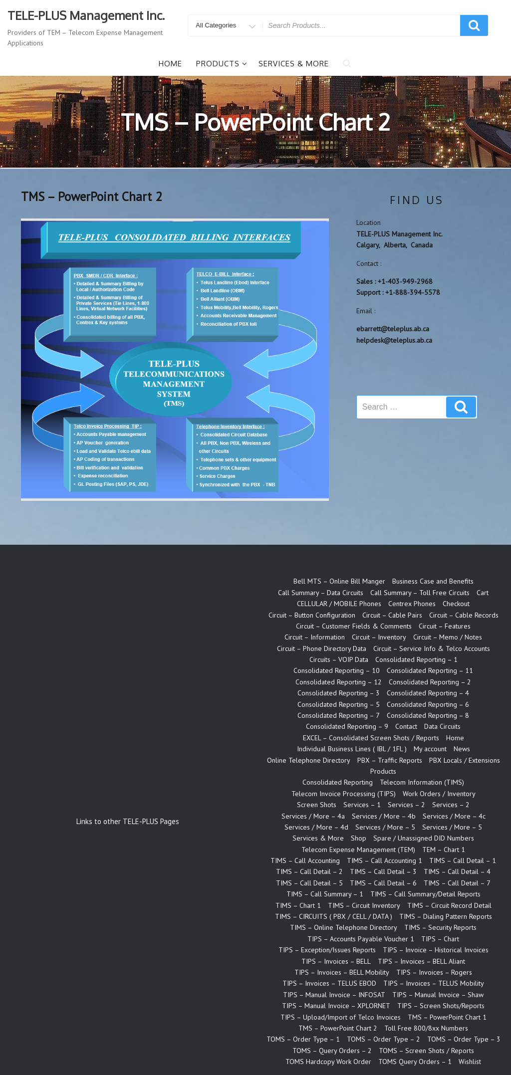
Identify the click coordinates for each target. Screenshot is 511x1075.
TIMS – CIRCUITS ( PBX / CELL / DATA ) (333, 916)
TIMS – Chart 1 (298, 905)
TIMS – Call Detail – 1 (462, 860)
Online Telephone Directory (308, 760)
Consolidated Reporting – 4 (428, 692)
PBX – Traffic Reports (389, 760)
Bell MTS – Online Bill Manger (339, 581)
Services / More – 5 (385, 827)
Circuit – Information (314, 637)
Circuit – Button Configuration (311, 615)
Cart (483, 592)
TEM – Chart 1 (443, 849)
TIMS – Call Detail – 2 (309, 871)
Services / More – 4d (316, 827)
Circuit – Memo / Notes (447, 637)
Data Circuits (442, 726)
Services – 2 (406, 804)
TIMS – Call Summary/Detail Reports (425, 893)
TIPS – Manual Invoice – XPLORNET (336, 1005)
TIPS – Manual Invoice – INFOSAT (334, 994)
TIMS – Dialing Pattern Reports (445, 916)
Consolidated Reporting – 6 (428, 704)
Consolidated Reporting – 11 (430, 670)
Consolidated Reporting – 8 (428, 715)
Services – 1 (362, 804)
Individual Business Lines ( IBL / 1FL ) (352, 748)
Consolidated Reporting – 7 (338, 715)
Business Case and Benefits (433, 581)
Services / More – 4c (454, 816)
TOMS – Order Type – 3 (464, 1039)
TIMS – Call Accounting (305, 860)
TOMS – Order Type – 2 (383, 1039)
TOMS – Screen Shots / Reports (426, 1050)
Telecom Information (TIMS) (422, 782)
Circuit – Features (445, 626)
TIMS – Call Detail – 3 (383, 871)
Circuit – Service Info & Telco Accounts (431, 648)
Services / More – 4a (313, 816)
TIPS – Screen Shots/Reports (441, 1005)
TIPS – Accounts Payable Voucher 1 (360, 938)
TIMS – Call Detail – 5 (309, 882)
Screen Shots (316, 804)
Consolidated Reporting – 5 (338, 704)
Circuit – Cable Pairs (392, 615)
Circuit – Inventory (379, 637)
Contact (406, 726)
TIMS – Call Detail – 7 (457, 882)
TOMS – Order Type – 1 (303, 1039)
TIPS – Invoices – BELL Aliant (421, 961)
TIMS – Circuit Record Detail (449, 905)
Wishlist (470, 1061)
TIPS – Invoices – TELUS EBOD (329, 983)
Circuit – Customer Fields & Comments (354, 626)
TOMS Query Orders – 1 (415, 1061)
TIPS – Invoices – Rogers (434, 972)
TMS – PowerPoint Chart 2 (337, 1028)
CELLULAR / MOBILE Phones (339, 603)
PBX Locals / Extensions (464, 760)
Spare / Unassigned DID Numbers (423, 838)
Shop (358, 838)
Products (222, 63)
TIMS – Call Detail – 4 (457, 871)
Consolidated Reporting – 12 (338, 681)
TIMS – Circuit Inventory (364, 905)
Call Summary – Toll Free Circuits (420, 592)
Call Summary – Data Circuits (320, 592)
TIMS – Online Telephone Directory (343, 927)
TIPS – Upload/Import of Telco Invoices (340, 1017)
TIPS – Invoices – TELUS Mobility (433, 983)
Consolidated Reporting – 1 (416, 659)
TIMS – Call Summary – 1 (324, 893)
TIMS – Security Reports (440, 927)
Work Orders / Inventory (439, 793)
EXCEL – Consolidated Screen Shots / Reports (371, 737)
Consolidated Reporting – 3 (338, 692)
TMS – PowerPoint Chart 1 (447, 1017)
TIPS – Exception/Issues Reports (327, 949)
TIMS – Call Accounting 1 (384, 860)
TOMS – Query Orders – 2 (332, 1050)
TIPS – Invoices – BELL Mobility (341, 972)
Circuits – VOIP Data (338, 659)
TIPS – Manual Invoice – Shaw (438, 994)
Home (170, 63)
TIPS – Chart (440, 938)
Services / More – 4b (384, 816)
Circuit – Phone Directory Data (321, 648)
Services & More (293, 63)
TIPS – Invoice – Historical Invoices (436, 949)
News (462, 748)
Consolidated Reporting (337, 782)
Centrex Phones (412, 603)
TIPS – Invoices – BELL (336, 961)
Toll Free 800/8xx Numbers (426, 1028)
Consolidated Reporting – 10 (336, 670)
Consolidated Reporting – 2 (430, 681)
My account (430, 748)
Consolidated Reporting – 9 (347, 726)
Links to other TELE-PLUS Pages (127, 821)
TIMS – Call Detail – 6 (383, 882)
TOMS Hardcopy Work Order (328, 1061)
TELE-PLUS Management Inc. (86, 15)
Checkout (456, 603)
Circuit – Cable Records (464, 615)
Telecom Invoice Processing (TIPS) (343, 793)
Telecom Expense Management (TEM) (358, 849)
